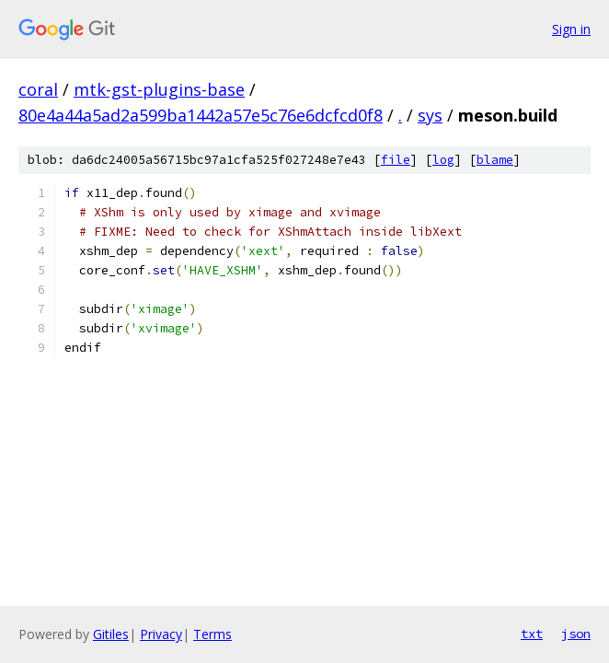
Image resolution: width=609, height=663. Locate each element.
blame (495, 160)
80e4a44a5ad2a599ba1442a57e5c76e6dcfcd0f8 (200, 115)
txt (532, 633)
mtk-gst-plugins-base (159, 89)
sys (430, 115)
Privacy (161, 634)
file (395, 160)
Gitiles (111, 634)
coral (38, 89)
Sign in (571, 29)
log (443, 160)
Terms (212, 634)
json (576, 633)
